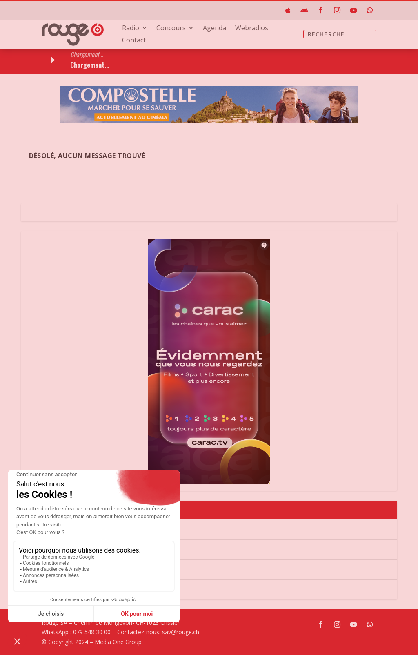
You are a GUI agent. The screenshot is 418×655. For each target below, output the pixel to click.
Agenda (214, 28)
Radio (130, 28)
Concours (171, 28)
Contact (134, 41)
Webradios (251, 28)
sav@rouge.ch (180, 632)
